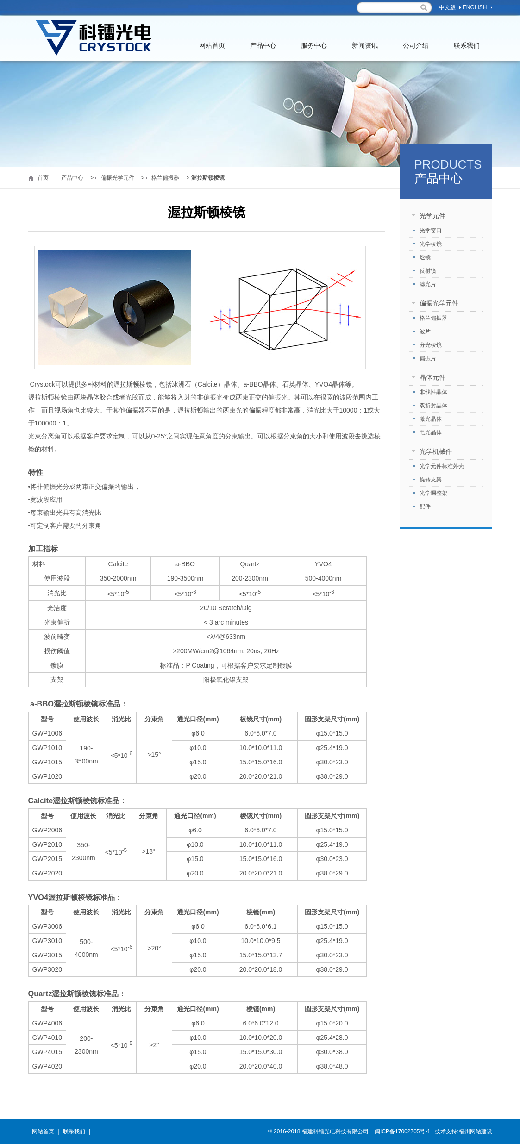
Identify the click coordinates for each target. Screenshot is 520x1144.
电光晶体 (431, 432)
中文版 (447, 7)
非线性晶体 (433, 392)
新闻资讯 (364, 51)
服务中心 (313, 51)
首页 (43, 178)
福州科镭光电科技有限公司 (93, 38)
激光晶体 (431, 419)
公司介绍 (415, 51)
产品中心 (263, 51)
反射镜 (428, 271)
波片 (425, 331)
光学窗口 (431, 230)
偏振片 (428, 358)
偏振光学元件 (117, 178)
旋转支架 (431, 479)
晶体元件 (432, 377)
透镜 (425, 257)
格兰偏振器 (165, 178)
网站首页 (212, 51)
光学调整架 (433, 493)
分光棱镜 (431, 345)
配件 (425, 506)
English (475, 7)
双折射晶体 (433, 405)
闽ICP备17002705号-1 (401, 1131)
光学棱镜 (431, 244)
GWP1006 (47, 733)
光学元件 (432, 215)
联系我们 (466, 51)
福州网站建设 (475, 1131)
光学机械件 (436, 451)
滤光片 (428, 284)
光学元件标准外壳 (442, 466)
